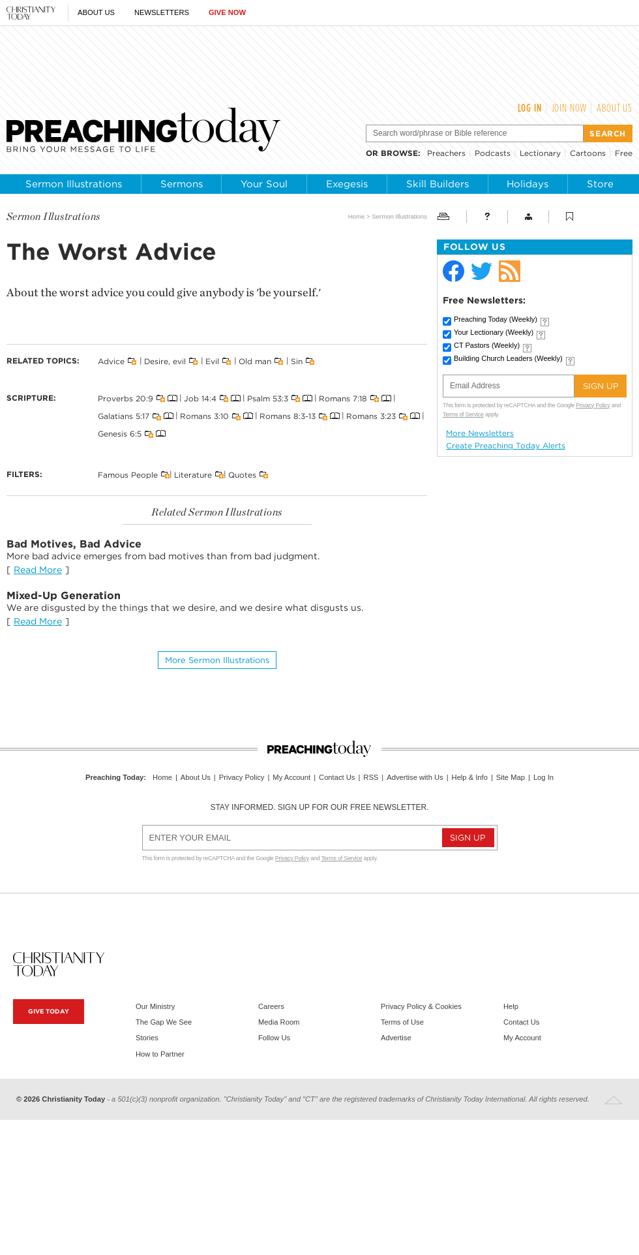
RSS (370, 777)
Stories (147, 1038)
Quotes (242, 474)
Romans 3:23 (371, 416)
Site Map (510, 777)
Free (623, 153)
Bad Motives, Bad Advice (74, 544)
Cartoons (588, 153)
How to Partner (160, 1054)
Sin (297, 361)
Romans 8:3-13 (288, 416)
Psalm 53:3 (267, 398)
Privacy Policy (593, 405)
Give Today (48, 1011)
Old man (255, 361)
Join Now (569, 107)
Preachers (446, 153)
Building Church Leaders (508, 358)
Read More (38, 570)
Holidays (527, 184)
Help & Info (470, 777)
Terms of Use (402, 1022)
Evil (212, 361)
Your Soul (264, 184)
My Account (291, 777)
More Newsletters (480, 433)
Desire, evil (165, 361)
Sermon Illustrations (73, 184)
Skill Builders (437, 184)
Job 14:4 (200, 398)
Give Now (227, 12)
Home (356, 216)
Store (600, 184)
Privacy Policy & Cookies (421, 1006)
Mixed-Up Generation (64, 595)
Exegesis (347, 184)
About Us (96, 12)
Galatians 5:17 (123, 416)
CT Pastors (487, 345)
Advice (111, 361)
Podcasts (493, 153)
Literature (193, 474)
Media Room (278, 1022)
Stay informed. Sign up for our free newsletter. (319, 807)
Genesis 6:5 (119, 434)
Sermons (181, 184)
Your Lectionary (493, 332)
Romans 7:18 (343, 398)
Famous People (128, 474)
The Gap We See (164, 1022)
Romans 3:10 (204, 416)
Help (510, 1006)
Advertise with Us (415, 777)
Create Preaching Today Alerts (505, 445)
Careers (271, 1006)
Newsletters (161, 12)
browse (399, 153)
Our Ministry (155, 1006)
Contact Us (337, 777)
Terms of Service (463, 414)
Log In (530, 107)
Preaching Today (495, 319)
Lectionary (540, 153)
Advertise (396, 1038)
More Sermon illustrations (217, 660)
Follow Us (274, 1038)
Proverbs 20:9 (125, 398)
